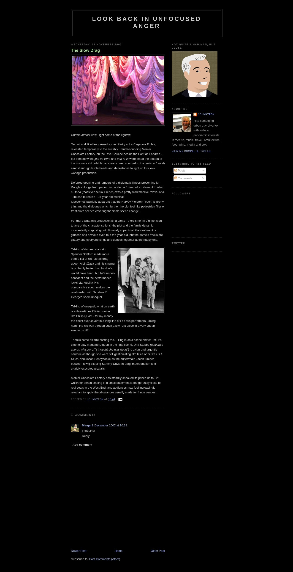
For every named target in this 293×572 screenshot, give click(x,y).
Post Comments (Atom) (104, 559)
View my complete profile (191, 151)
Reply (86, 436)
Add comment (82, 444)
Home (119, 551)
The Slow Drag (85, 50)
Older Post (158, 551)
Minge (86, 425)
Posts (179, 170)
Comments (183, 178)
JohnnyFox (206, 114)
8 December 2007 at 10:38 (109, 425)
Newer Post (78, 551)
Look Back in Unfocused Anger (146, 22)
